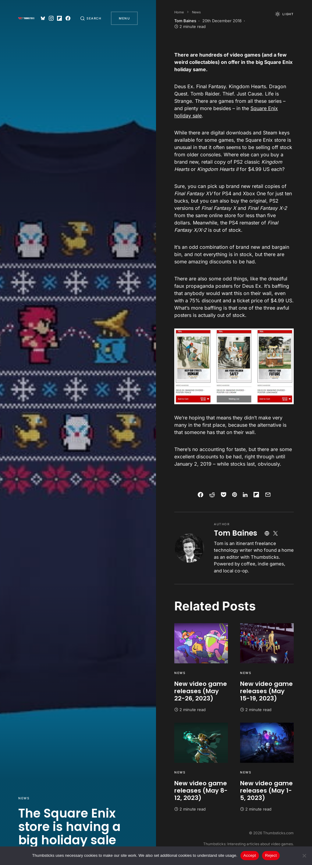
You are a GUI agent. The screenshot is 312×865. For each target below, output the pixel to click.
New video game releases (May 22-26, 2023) (200, 691)
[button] (90, 18)
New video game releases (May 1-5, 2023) (266, 790)
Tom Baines (235, 533)
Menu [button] (124, 18)
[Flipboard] (59, 18)
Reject (271, 855)
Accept (249, 855)
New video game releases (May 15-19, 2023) (266, 691)
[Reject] (304, 856)
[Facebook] (68, 18)
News (23, 798)
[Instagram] (51, 18)
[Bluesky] (43, 18)
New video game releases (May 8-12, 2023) (201, 790)
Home (179, 12)
